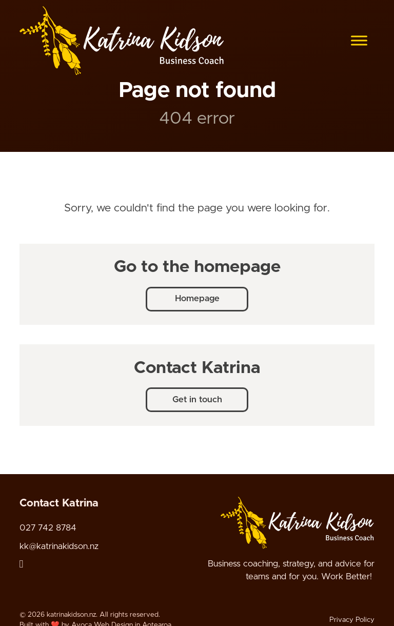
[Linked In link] (21, 564)
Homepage (197, 299)
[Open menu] (359, 40)
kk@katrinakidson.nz (58, 545)
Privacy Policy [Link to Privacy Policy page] (352, 619)
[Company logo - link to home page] (298, 523)
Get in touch (197, 400)
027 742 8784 (47, 527)
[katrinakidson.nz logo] (122, 40)
